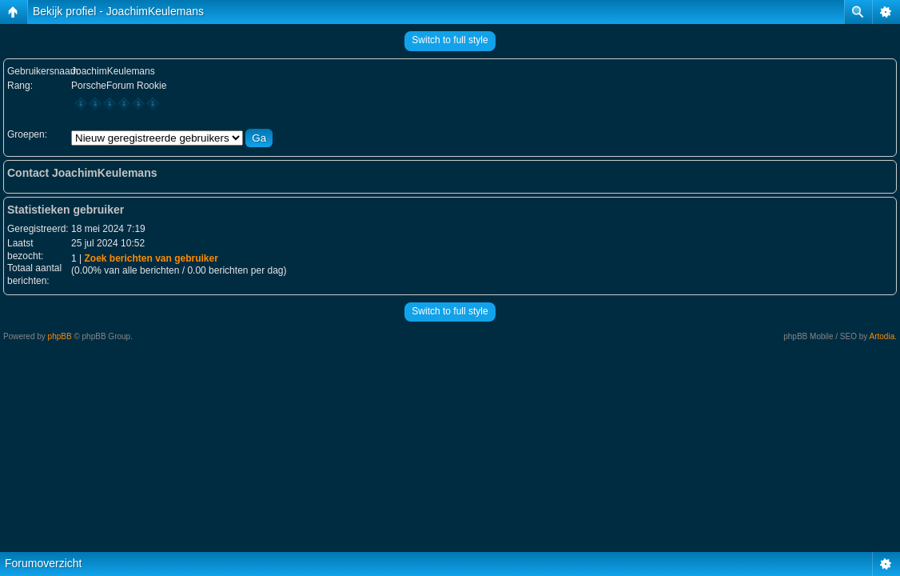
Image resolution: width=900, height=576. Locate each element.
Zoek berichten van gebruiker (150, 258)
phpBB (60, 336)
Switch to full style (450, 40)
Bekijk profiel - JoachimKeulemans (118, 11)
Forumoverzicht (43, 563)
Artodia (882, 336)
